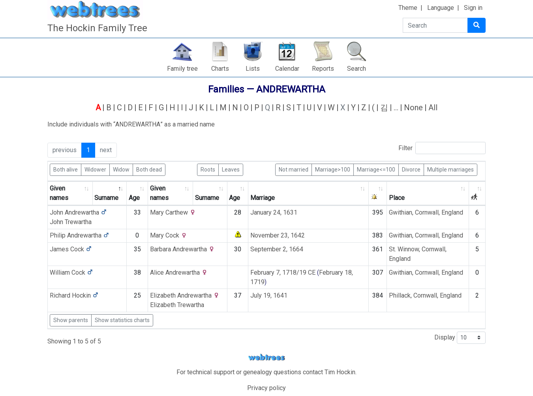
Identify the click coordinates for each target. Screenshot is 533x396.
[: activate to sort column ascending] (378, 193)
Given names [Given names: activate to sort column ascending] (59, 193)
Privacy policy (266, 388)
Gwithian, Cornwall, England (426, 212)
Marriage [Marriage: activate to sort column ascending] (262, 198)
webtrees (266, 357)
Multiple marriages (450, 169)
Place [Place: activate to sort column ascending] (397, 198)
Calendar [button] (287, 68)
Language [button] (440, 7)
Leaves (231, 169)
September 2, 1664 (276, 249)
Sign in (473, 7)
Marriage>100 (332, 169)
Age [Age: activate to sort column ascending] (134, 198)
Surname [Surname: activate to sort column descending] (106, 198)
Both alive (65, 169)
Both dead (149, 169)
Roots (208, 169)
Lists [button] (253, 68)
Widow (121, 169)
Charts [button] (220, 68)
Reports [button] (323, 68)
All (432, 107)
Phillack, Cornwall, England (425, 295)
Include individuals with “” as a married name (131, 124)
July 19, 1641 (268, 295)
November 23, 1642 (277, 235)
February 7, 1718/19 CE (282, 272)
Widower (95, 169)
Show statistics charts (122, 320)
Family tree (182, 68)
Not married (293, 169)
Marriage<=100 (376, 169)
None (413, 107)
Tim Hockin (340, 372)
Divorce (411, 169)
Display (460, 338)
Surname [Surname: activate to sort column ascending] (207, 198)
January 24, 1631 (273, 212)
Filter (442, 148)
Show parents (70, 320)
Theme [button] (407, 7)
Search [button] (356, 68)
